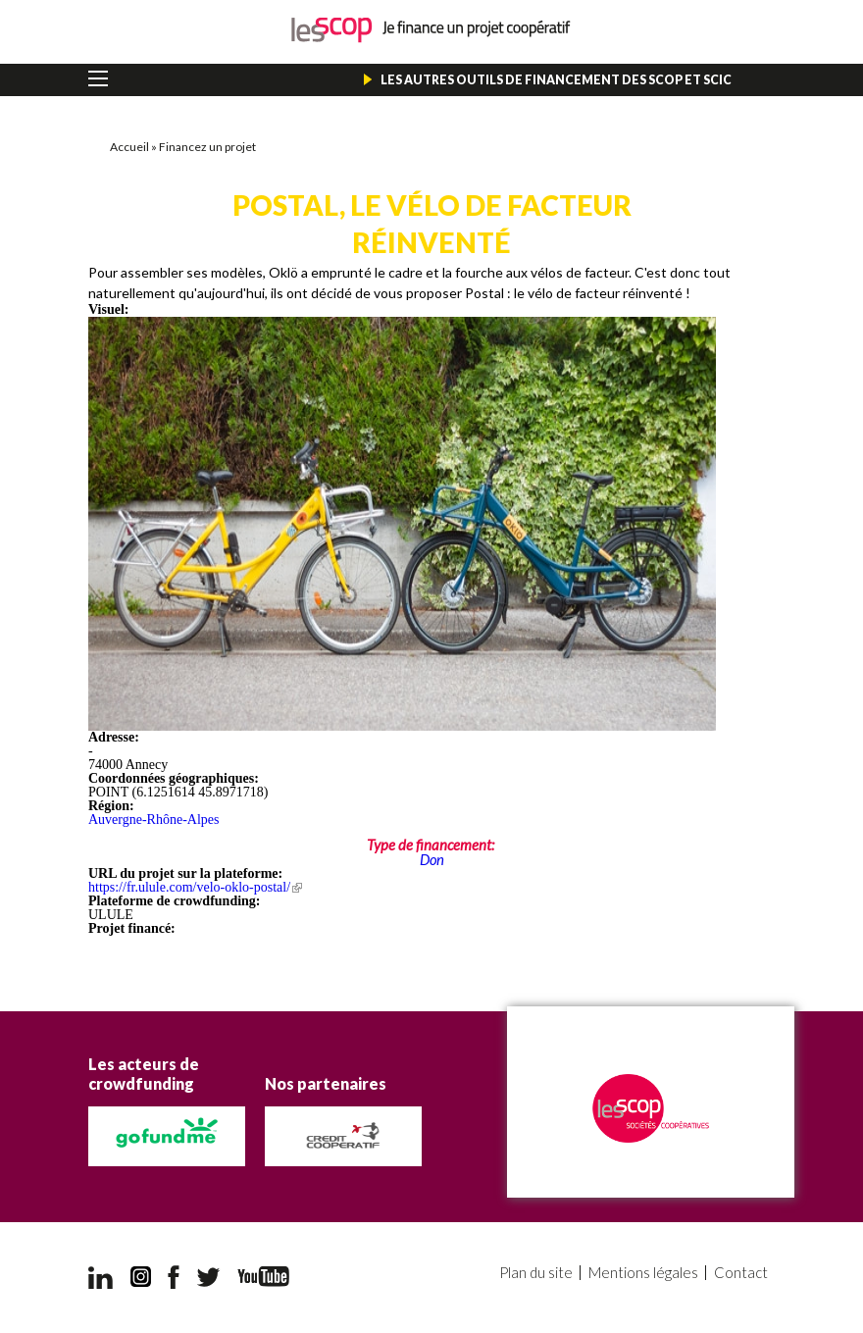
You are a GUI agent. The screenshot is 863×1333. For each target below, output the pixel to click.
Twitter (209, 1277)
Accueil (129, 146)
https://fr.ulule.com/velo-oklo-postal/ (195, 887)
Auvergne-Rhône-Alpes (154, 819)
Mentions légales (643, 1272)
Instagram (140, 1277)
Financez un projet (207, 146)
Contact (741, 1272)
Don (432, 859)
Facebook (173, 1277)
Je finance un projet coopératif (432, 30)
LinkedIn (100, 1277)
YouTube (263, 1276)
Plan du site (536, 1272)
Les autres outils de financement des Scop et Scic (556, 80)
